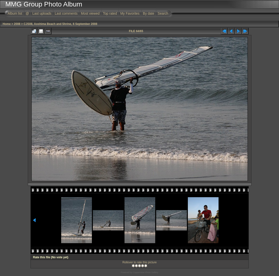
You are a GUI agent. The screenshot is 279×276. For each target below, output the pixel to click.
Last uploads (41, 13)
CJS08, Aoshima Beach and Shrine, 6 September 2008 (60, 24)
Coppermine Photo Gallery (145, 272)
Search (163, 13)
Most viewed (90, 13)
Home (7, 24)
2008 (17, 24)
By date (148, 13)
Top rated (110, 13)
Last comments (66, 13)
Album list (15, 13)
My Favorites (129, 13)
